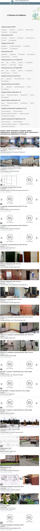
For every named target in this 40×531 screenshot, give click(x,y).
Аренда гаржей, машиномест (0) (10, 100)
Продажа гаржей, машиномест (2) (11, 92)
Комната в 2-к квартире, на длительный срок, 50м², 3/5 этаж (16, 352)
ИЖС (2, 78)
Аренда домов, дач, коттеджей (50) (11, 67)
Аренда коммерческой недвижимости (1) (13, 119)
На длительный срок (5, 56)
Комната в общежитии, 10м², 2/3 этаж (10, 281)
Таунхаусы (20, 62)
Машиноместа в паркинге (12, 103)
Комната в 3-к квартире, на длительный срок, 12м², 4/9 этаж (16, 317)
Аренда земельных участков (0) (10, 84)
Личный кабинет (25, 3)
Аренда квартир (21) (7, 35)
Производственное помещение (8, 126)
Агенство (29, 78)
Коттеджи (13, 62)
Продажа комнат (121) (7, 43)
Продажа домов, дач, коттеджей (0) (11, 59)
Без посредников (13, 32)
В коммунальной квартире (15, 46)
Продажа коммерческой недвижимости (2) (13, 108)
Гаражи (2, 103)
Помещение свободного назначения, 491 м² (12, 486)
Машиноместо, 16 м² (5, 448)
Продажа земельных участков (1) (10, 76)
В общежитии (4, 46)
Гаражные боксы (24, 103)
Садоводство (9, 78)
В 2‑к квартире (27, 46)
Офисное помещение (5, 111)
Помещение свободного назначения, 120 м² (12, 525)
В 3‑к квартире (4, 48)
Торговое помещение (17, 111)
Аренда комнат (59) (7, 51)
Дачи (7, 62)
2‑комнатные (12, 29)
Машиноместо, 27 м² (5, 467)
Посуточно (3, 40)
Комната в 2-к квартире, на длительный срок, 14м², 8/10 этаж (16, 334)
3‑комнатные (20, 29)
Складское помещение (24, 113)
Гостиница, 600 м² (5, 505)
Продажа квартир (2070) (8, 27)
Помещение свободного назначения (9, 113)
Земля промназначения (19, 78)
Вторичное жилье (29, 29)
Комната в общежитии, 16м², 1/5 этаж (10, 263)
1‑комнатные (4, 29)
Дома (2, 62)
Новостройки (4, 32)
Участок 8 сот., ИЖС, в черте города (10, 429)
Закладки (16, 3)
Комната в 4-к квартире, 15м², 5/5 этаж (10, 299)
